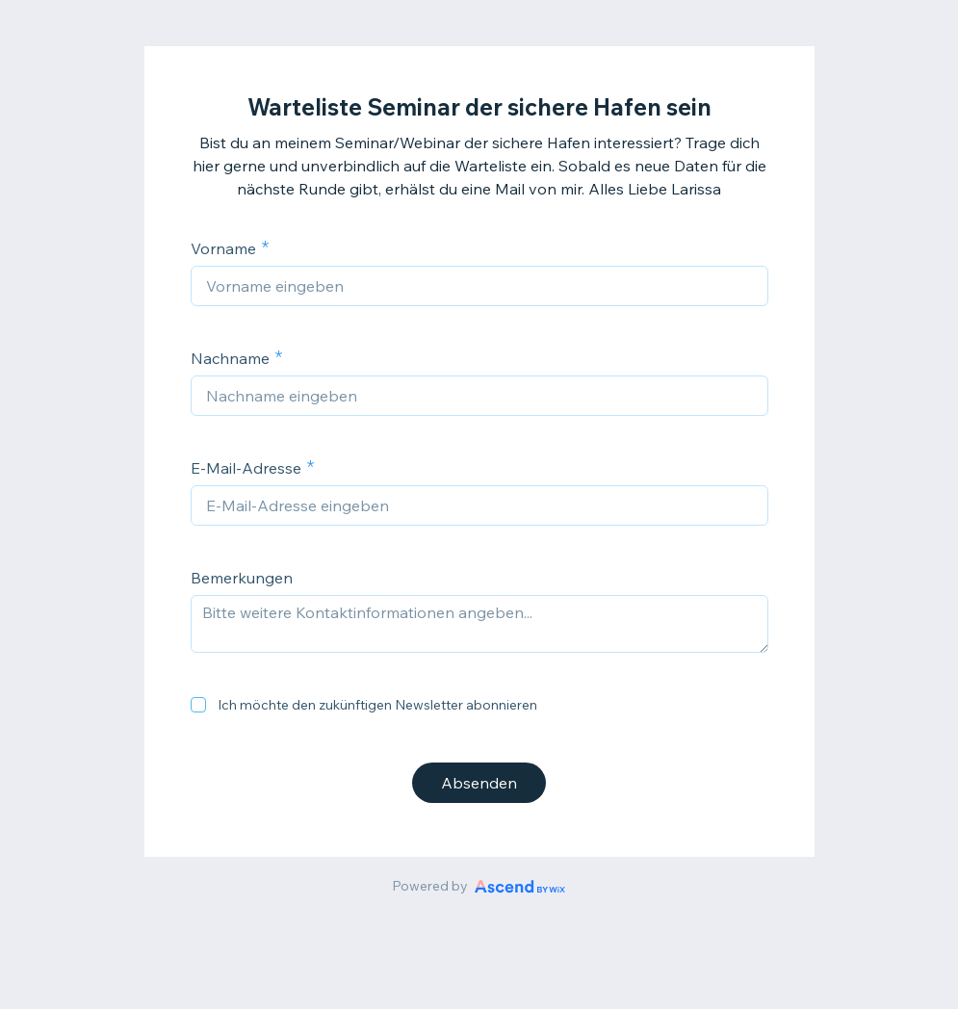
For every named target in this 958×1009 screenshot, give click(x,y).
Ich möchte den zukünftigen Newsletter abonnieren (377, 704)
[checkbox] (198, 704)
